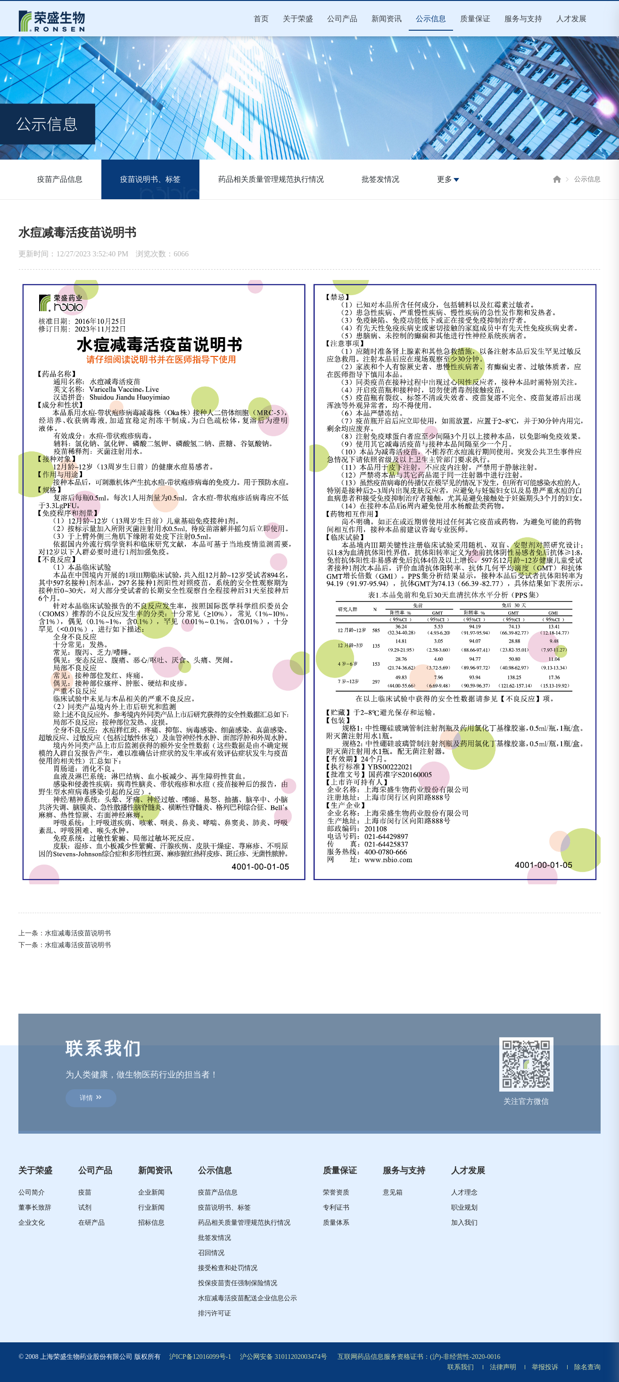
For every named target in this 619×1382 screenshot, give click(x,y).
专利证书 (336, 1207)
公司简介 (31, 1192)
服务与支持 (523, 19)
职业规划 (464, 1207)
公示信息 (431, 19)
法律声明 (503, 1367)
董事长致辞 (34, 1207)
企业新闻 (151, 1192)
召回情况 (211, 1252)
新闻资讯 (386, 19)
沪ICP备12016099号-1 (200, 1356)
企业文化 (31, 1222)
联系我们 (460, 1367)
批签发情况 (380, 179)
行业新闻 (151, 1207)
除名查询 (587, 1367)
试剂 (84, 1207)
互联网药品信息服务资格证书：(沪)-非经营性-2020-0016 (419, 1356)
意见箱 (393, 1192)
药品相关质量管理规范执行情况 (271, 179)
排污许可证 (214, 1313)
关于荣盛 (298, 19)
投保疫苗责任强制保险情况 (237, 1283)
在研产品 (91, 1222)
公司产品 (342, 19)
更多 (448, 179)
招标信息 (151, 1222)
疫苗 (84, 1192)
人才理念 (464, 1192)
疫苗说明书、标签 (150, 179)
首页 (261, 19)
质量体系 (336, 1222)
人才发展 (571, 19)
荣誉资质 (336, 1192)
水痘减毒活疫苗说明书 (78, 933)
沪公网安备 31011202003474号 (283, 1356)
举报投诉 (545, 1367)
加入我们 (464, 1222)
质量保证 (475, 19)
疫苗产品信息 (60, 179)
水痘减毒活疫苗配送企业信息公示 (247, 1298)
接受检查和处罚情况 (227, 1268)
